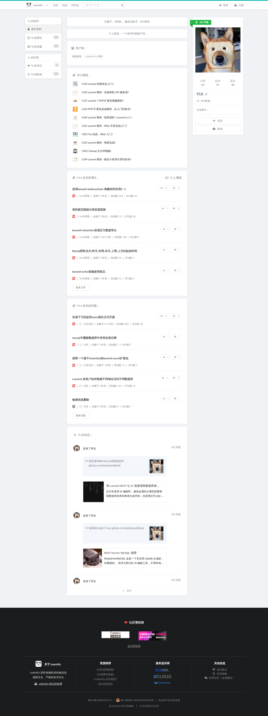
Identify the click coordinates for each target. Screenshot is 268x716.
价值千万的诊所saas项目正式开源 (93, 317)
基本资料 (34, 29)
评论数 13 (130, 385)
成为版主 (219, 669)
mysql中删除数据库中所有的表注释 (94, 337)
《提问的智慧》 (105, 683)
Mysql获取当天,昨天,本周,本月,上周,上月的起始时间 (104, 251)
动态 (64, 5)
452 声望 (202, 22)
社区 (55, 5)
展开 (127, 590)
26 (176, 316)
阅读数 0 (114, 406)
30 (176, 208)
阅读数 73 (116, 216)
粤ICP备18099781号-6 (100, 700)
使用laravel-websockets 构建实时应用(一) (99, 189)
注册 (239, 5)
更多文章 (80, 287)
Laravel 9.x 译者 (93, 56)
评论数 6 (134, 237)
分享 (84, 344)
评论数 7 (126, 344)
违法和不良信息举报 (169, 700)
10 (176, 188)
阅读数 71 (120, 365)
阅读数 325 (117, 196)
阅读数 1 (114, 344)
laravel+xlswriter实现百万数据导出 (94, 230)
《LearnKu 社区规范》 (105, 679)
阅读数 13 (116, 278)
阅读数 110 (115, 385)
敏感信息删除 (80, 399)
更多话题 (80, 415)
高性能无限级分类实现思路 (89, 209)
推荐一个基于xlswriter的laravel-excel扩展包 (100, 358)
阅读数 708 (121, 237)
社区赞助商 (134, 622)
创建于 (100, 196)
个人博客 (173, 177)
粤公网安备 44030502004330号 (135, 700)
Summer (116, 706)
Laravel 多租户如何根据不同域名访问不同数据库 (102, 379)
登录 (224, 5)
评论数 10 (131, 196)
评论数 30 (130, 216)
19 (164, 188)
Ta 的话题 (43, 46)
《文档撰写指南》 (105, 674)
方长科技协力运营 (149, 706)
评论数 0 (129, 278)
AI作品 (75, 5)
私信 (218, 128)
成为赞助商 (134, 646)
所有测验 (219, 673)
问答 (84, 385)
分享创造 (86, 324)
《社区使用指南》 (105, 669)
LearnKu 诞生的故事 (50, 683)
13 (176, 377)
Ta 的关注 (43, 65)
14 (164, 316)
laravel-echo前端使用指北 (88, 271)
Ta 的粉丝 (43, 74)
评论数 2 (129, 257)
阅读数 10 (116, 257)
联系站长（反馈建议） (219, 677)
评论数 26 (137, 324)
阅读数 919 (123, 324)
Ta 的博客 (84, 196)
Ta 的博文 (43, 37)
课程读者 (76, 56)
